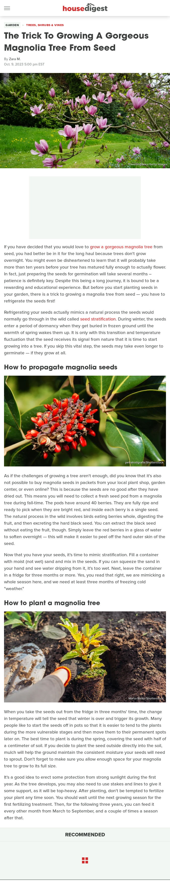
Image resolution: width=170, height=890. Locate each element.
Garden (12, 25)
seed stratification (98, 319)
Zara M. (15, 59)
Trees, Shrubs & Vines (45, 25)
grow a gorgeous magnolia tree (121, 247)
